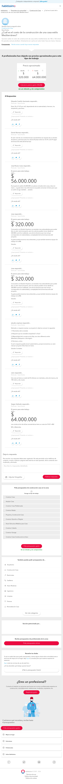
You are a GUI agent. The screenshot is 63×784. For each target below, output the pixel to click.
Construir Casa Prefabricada (14, 506)
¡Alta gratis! (43, 1)
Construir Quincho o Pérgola (14, 519)
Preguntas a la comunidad (18, 10)
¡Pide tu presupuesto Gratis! (31, 670)
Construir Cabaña (11, 528)
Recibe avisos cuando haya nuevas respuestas (25, 44)
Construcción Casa (35, 10)
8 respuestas (6, 44)
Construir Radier (11, 510)
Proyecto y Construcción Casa (15, 515)
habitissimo (4, 10)
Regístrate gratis (31, 692)
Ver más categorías (31, 613)
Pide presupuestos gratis (11, 728)
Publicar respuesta (51, 477)
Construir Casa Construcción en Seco (17, 537)
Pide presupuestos (31, 781)
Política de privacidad (31, 776)
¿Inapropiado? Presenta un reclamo (22, 116)
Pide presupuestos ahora (31, 643)
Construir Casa (10, 497)
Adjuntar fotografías (13, 477)
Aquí (5, 663)
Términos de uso (31, 774)
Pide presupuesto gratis (31, 546)
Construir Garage (11, 532)
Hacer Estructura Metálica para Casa (17, 523)
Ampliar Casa (10, 501)
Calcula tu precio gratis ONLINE (31, 85)
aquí (27, 658)
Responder (17, 112)
